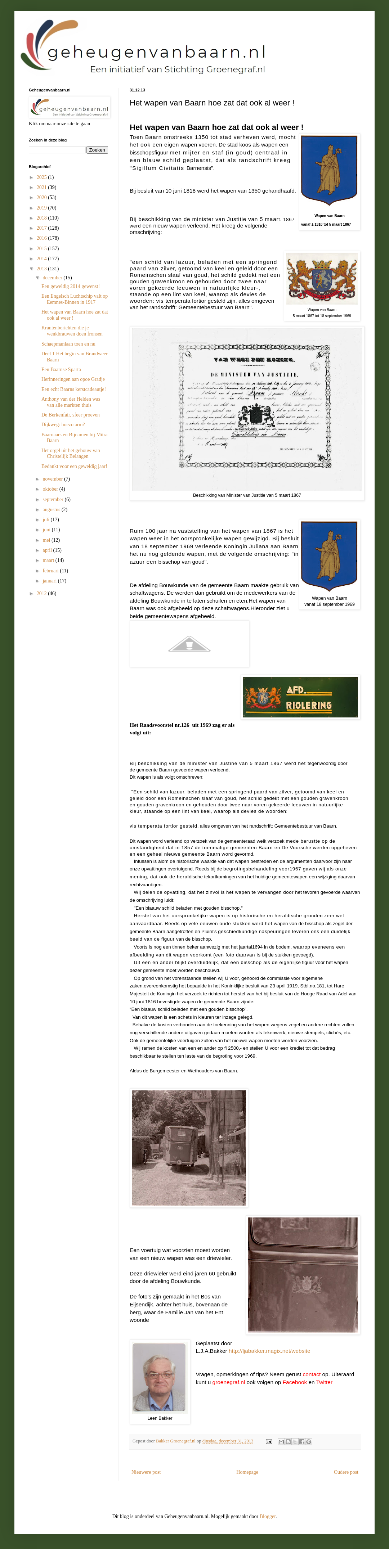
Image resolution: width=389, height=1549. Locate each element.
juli (46, 519)
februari (51, 570)
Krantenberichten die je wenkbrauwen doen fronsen (72, 331)
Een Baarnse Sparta (61, 369)
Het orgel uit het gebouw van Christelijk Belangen (70, 453)
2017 (42, 228)
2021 (42, 187)
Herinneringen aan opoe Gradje (73, 379)
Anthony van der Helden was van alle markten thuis (70, 402)
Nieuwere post (146, 1472)
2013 (42, 268)
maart (49, 560)
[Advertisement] (65, 645)
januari (50, 581)
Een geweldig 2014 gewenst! (70, 286)
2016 (42, 238)
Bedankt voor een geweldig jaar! (74, 466)
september (53, 499)
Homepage (247, 1472)
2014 (42, 258)
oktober (51, 489)
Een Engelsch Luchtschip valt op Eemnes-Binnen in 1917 (74, 299)
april (48, 550)
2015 (42, 248)
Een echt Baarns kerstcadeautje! (73, 389)
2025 (42, 177)
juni (47, 529)
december (53, 277)
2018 (42, 218)
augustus (52, 509)
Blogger (268, 1516)
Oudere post (346, 1472)
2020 (42, 197)
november (53, 479)
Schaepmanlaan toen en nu (68, 344)
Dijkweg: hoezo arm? (63, 424)
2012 (42, 593)
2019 (42, 208)
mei (47, 540)
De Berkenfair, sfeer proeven (70, 415)
